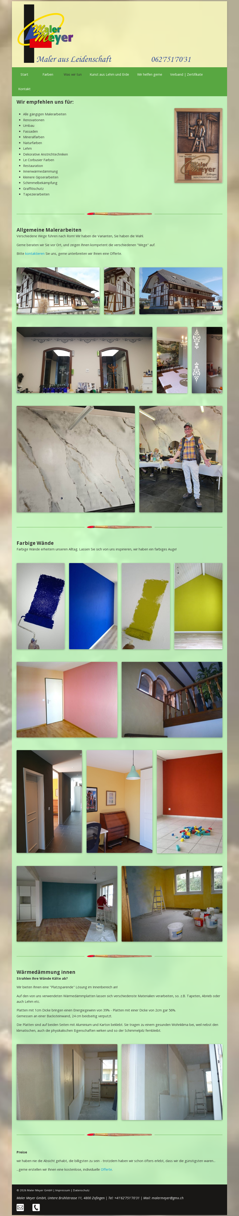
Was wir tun (73, 74)
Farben (47, 74)
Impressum (62, 1190)
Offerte (106, 1169)
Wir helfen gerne (149, 74)
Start (24, 74)
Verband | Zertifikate (186, 74)
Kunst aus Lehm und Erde (109, 74)
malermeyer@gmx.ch (167, 1198)
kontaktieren (35, 253)
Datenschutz (81, 1190)
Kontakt (24, 89)
